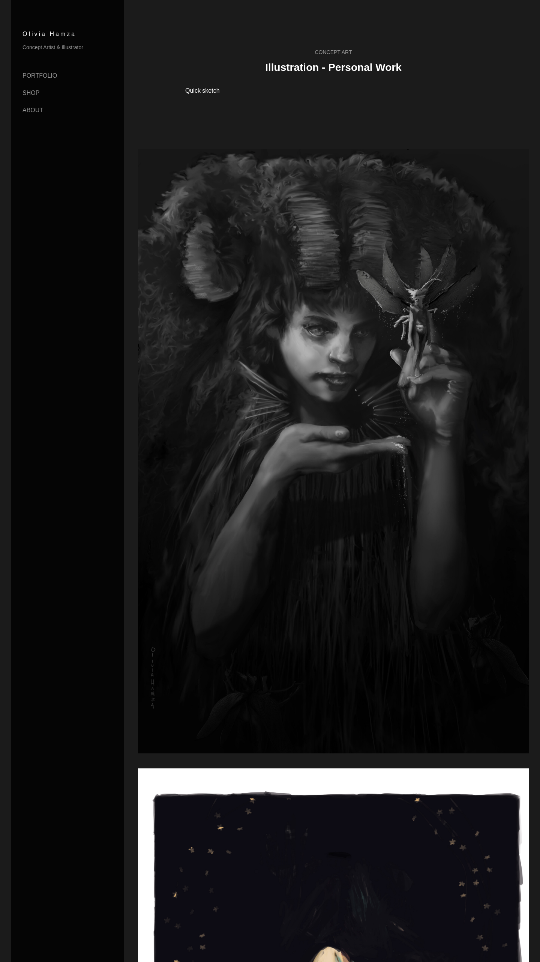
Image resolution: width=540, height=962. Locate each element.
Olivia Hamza (49, 34)
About (32, 110)
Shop (30, 93)
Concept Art (333, 52)
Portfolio (39, 75)
